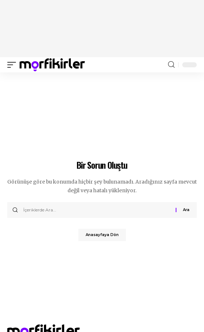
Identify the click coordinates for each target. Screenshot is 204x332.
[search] (171, 64)
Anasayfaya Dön (102, 234)
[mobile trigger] (13, 64)
